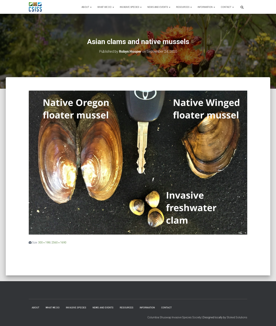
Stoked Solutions (237, 317)
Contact (227, 7)
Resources (184, 7)
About (86, 7)
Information (206, 7)
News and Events (158, 7)
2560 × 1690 (59, 242)
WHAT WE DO (105, 7)
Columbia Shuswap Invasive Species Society (174, 317)
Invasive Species (131, 7)
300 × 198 (44, 242)
